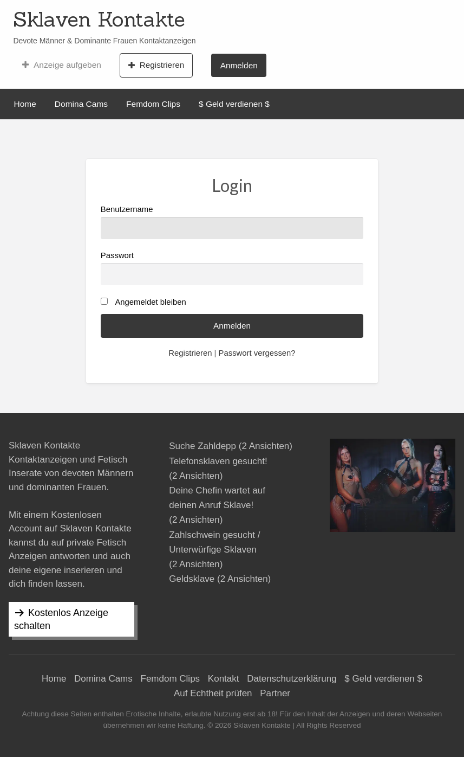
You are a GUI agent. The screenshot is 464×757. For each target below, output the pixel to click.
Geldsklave (191, 579)
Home (25, 103)
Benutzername (232, 222)
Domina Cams (81, 103)
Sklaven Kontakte (99, 19)
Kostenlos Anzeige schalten (61, 619)
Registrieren (156, 65)
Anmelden (239, 65)
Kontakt (223, 678)
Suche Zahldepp (202, 446)
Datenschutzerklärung (291, 678)
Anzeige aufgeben (61, 65)
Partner (275, 693)
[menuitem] (61, 65)
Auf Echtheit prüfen (213, 693)
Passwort (232, 268)
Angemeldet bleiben (150, 302)
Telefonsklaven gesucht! (218, 461)
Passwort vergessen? (257, 353)
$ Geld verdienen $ (234, 103)
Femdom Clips (153, 103)
